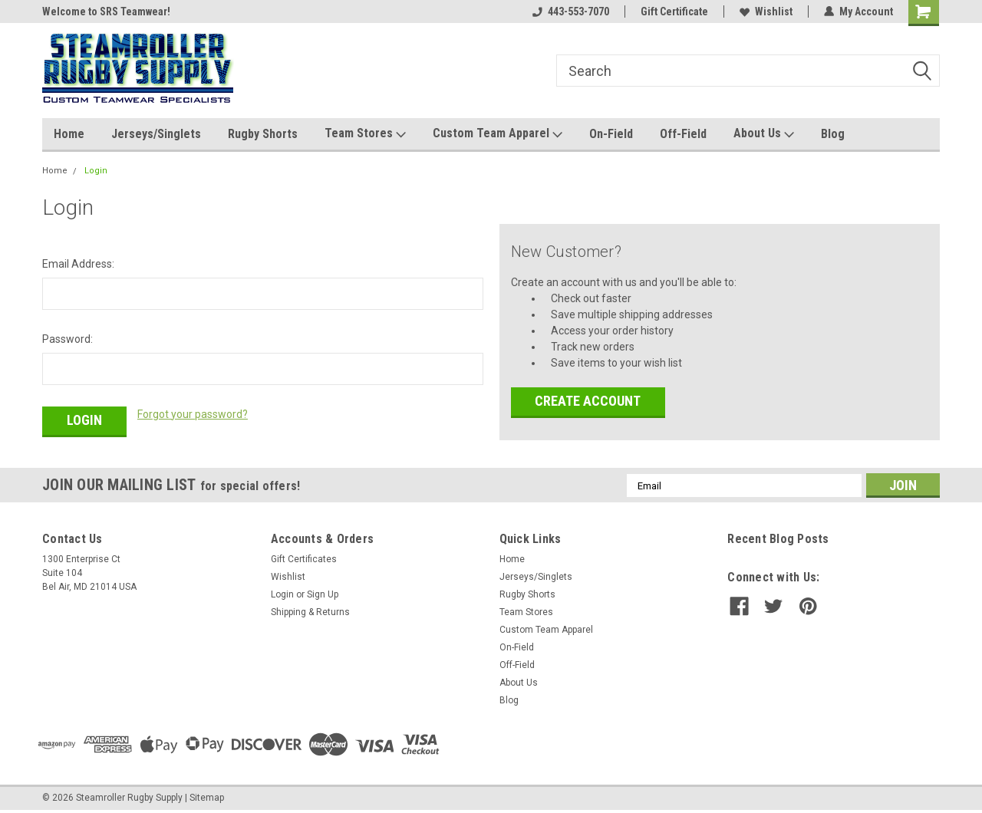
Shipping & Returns (310, 612)
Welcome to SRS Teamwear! (106, 11)
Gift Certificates (304, 559)
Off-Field (683, 134)
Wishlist (766, 11)
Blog (833, 134)
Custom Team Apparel (497, 134)
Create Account (588, 401)
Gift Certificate (674, 11)
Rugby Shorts (263, 134)
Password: (67, 339)
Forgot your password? (192, 414)
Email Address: (78, 264)
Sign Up (322, 594)
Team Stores (365, 134)
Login (95, 171)
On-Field (611, 134)
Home (69, 134)
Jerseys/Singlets (156, 134)
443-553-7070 (570, 11)
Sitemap (206, 797)
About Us (763, 134)
